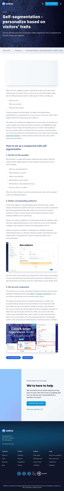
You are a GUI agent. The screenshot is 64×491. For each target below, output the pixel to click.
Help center (7, 50)
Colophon (52, 465)
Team (3, 458)
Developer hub (37, 458)
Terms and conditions (55, 455)
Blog (3, 465)
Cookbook (36, 465)
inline (32, 294)
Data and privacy (54, 458)
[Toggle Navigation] (60, 3)
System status (37, 462)
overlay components (43, 294)
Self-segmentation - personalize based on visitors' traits (44, 50)
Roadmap (4, 462)
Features (20, 458)
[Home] (8, 3)
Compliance (52, 462)
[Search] (43, 4)
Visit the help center (36, 403)
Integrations (21, 462)
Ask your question (35, 410)
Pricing (20, 465)
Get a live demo (51, 4)
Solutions (20, 455)
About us (4, 455)
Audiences (18, 50)
